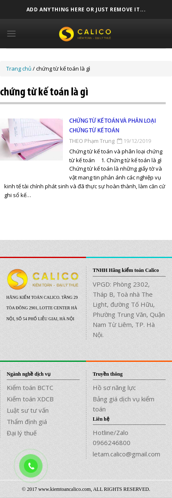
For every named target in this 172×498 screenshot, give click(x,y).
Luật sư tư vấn (28, 410)
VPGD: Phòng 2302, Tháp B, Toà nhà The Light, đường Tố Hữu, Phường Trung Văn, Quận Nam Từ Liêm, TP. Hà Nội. (129, 309)
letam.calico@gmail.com (126, 454)
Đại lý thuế (21, 433)
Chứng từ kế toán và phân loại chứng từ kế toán (112, 126)
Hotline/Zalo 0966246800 (111, 437)
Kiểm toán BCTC (30, 387)
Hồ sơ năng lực (114, 387)
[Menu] (11, 33)
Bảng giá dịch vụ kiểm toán (123, 404)
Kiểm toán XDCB (30, 399)
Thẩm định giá (27, 421)
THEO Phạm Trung (92, 141)
